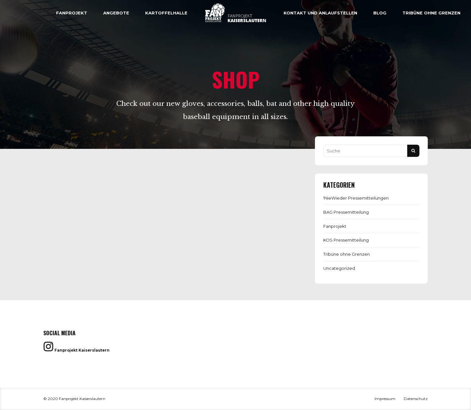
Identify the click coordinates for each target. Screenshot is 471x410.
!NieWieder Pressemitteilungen (356, 198)
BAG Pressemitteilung (346, 212)
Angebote (116, 12)
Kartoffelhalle (166, 12)
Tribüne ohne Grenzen (431, 12)
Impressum (385, 399)
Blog (379, 12)
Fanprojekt (71, 12)
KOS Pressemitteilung (346, 240)
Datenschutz (416, 399)
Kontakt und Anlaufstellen (320, 12)
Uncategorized (339, 268)
